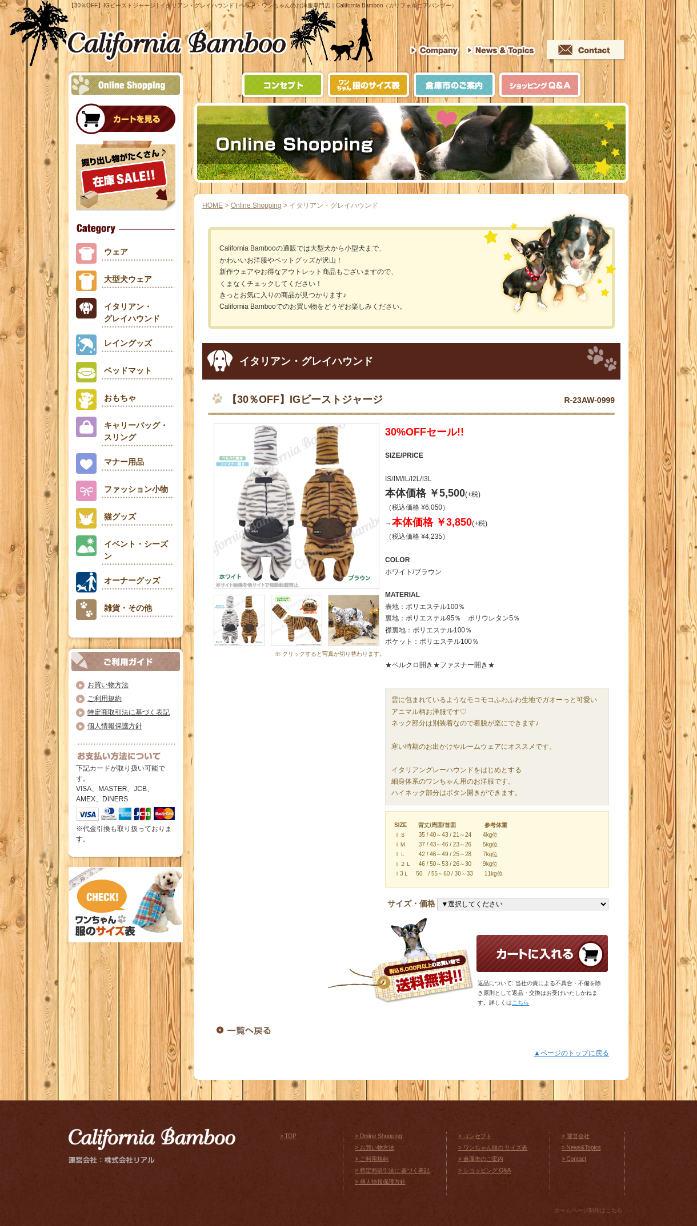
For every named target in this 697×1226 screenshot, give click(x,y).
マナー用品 (124, 461)
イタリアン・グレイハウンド (132, 312)
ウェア (116, 251)
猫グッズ (120, 516)
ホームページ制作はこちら (588, 1210)
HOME (212, 205)
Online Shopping (256, 205)
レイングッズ (128, 343)
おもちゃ (120, 397)
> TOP (288, 1136)
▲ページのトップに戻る (571, 1053)
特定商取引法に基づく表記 (128, 712)
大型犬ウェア (128, 279)
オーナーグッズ (132, 580)
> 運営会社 (576, 1136)
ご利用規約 (104, 699)
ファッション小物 (136, 489)
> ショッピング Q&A (484, 1170)
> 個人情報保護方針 (380, 1182)
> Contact (574, 1159)
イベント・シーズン (136, 549)
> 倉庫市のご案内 (480, 1159)
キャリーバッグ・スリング (136, 431)
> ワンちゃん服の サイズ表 (492, 1147)
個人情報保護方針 (114, 726)
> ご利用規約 (371, 1159)
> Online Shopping (378, 1136)
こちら (520, 1002)
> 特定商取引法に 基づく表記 (392, 1170)
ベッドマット (128, 370)
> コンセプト (475, 1136)
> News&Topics (581, 1147)
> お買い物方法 (374, 1147)
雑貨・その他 (128, 607)
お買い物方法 (108, 685)
